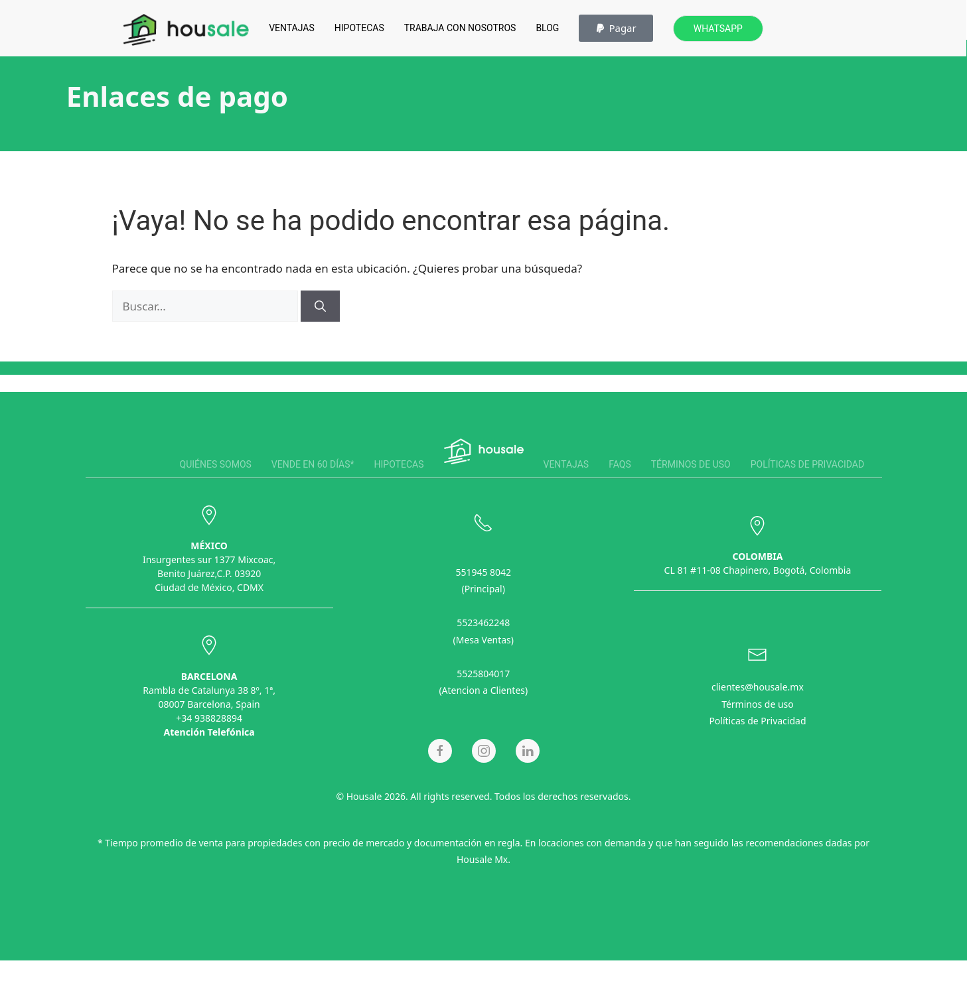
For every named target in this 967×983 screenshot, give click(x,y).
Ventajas (292, 28)
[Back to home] (186, 29)
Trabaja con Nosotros (460, 28)
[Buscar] (320, 306)
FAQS (620, 464)
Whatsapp (718, 28)
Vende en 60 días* (312, 464)
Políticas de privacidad (807, 464)
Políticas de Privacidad (757, 719)
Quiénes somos (216, 464)
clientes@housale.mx (757, 685)
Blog (547, 28)
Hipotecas (359, 28)
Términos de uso (691, 464)
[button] (615, 28)
